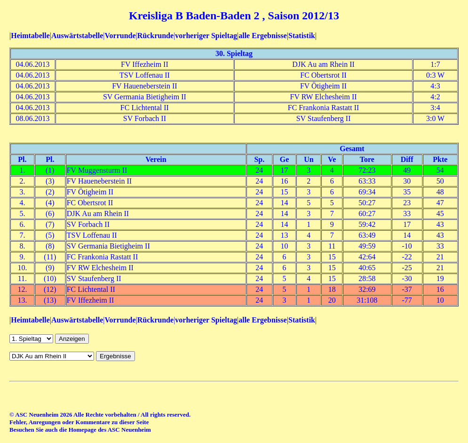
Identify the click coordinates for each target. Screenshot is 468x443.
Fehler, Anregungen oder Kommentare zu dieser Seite (79, 422)
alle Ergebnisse (262, 36)
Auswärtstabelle (77, 36)
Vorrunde (119, 36)
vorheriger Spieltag (206, 36)
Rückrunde (155, 36)
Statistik (301, 36)
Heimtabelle (30, 36)
